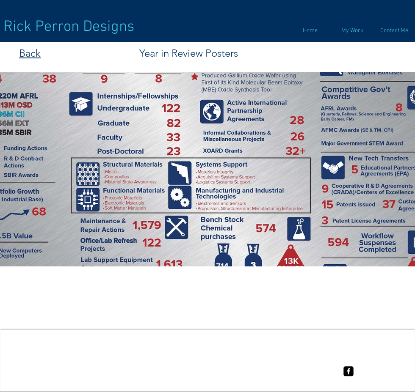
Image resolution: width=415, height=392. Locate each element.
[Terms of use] (207, 366)
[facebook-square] (348, 371)
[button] (352, 31)
